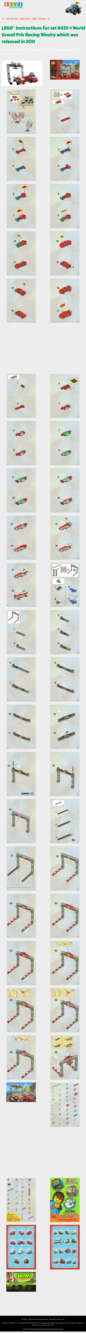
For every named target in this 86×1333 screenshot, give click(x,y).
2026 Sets (25, 18)
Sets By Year (12, 18)
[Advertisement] (43, 350)
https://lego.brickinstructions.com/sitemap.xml (46, 1329)
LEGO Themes (38, 18)
